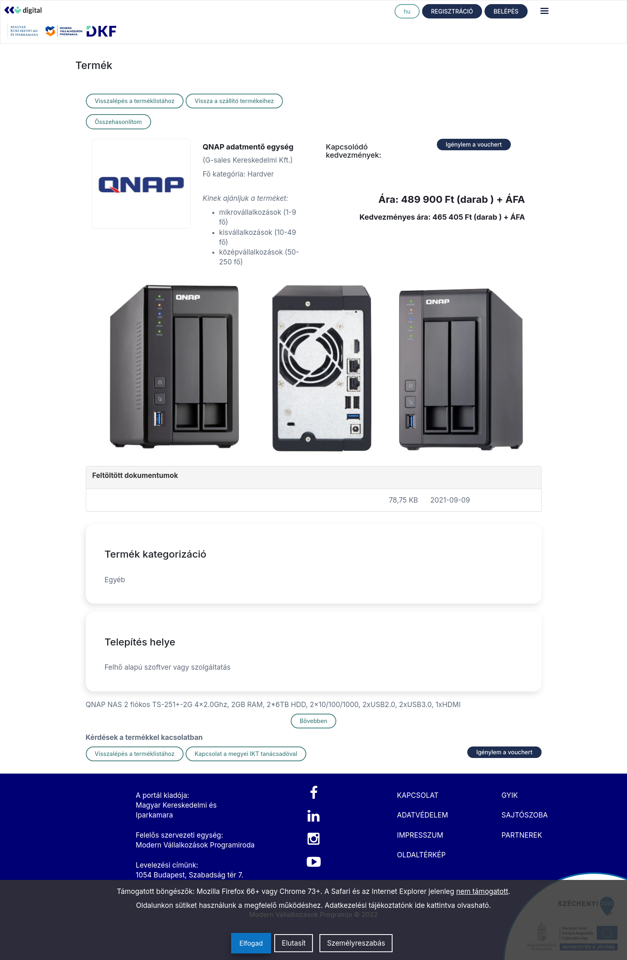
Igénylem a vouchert (474, 144)
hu (407, 11)
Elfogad (251, 943)
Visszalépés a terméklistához (135, 100)
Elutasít (293, 943)
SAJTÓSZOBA (524, 815)
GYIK (509, 795)
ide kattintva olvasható (452, 905)
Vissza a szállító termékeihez (234, 100)
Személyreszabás (356, 943)
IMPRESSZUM (420, 835)
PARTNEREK (521, 835)
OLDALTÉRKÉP (421, 855)
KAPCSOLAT (418, 795)
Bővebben (313, 720)
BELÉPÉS (506, 11)
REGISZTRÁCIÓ (452, 11)
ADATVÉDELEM (422, 815)
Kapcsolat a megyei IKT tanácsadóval (246, 753)
